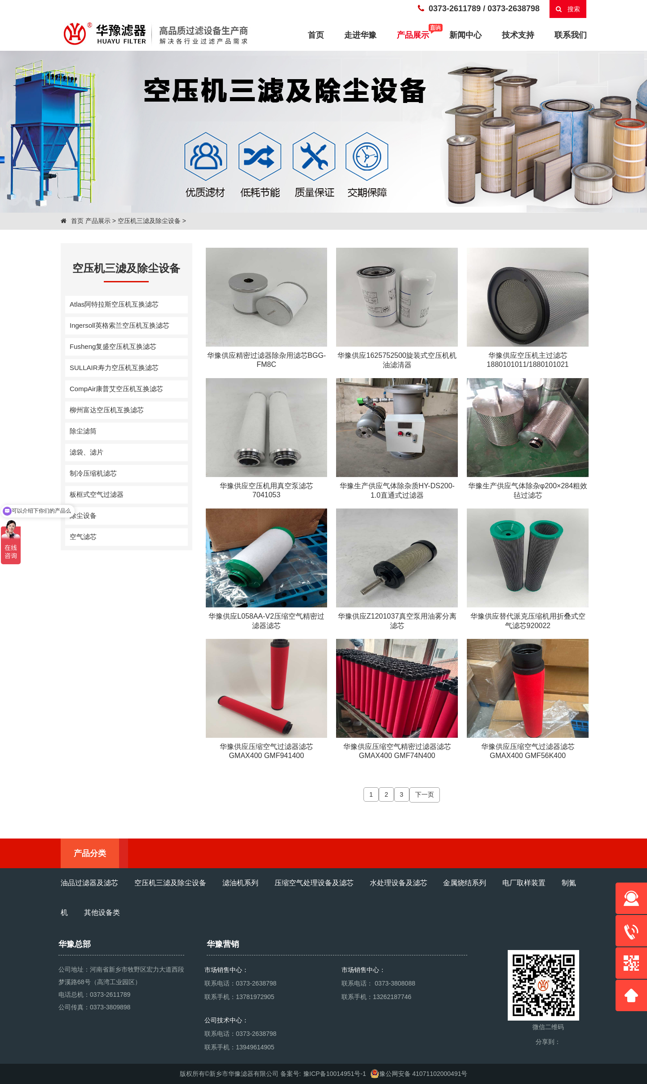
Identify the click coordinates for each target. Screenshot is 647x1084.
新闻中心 (465, 35)
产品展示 (417, 34)
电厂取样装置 (523, 883)
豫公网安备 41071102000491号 (419, 1073)
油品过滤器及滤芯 (89, 883)
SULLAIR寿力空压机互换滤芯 (114, 367)
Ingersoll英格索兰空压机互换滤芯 (119, 325)
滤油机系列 (240, 883)
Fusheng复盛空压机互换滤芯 (113, 346)
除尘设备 (83, 515)
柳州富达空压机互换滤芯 (107, 410)
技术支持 (518, 35)
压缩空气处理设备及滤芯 (314, 883)
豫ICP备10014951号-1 (334, 1073)
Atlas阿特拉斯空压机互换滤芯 (114, 304)
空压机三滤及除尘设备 (149, 220)
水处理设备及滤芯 (398, 883)
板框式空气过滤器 (97, 494)
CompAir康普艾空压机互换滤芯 (116, 389)
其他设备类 (102, 912)
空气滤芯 (83, 536)
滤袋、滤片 (86, 452)
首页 (72, 220)
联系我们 (570, 35)
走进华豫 (360, 35)
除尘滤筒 (83, 431)
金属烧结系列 (464, 883)
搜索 (568, 9)
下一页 (424, 794)
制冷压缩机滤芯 (93, 473)
